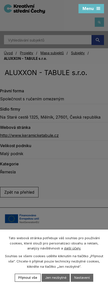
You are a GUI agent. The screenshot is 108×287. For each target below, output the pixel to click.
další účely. (72, 248)
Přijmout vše (27, 277)
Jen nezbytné (55, 277)
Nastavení (82, 277)
